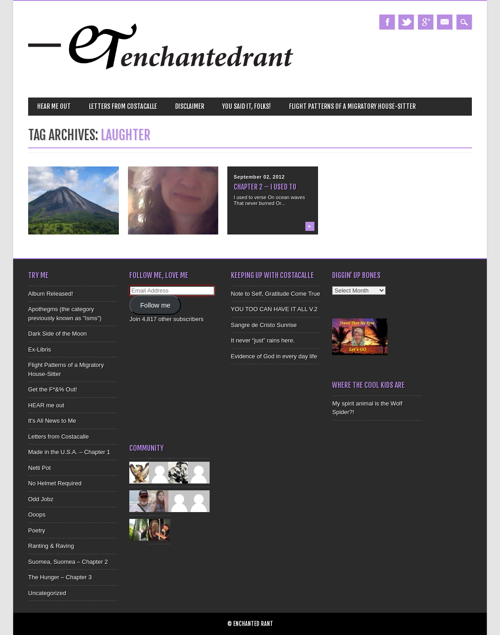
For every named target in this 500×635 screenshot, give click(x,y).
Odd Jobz (41, 499)
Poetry (36, 530)
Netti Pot (39, 467)
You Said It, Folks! (246, 106)
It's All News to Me (52, 420)
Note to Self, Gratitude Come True (275, 293)
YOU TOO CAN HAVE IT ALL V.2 (274, 309)
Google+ (425, 22)
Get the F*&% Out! (52, 389)
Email (444, 22)
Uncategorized (47, 593)
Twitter (406, 22)
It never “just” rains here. (263, 340)
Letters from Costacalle (123, 106)
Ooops (36, 514)
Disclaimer (189, 106)
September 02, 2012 (259, 177)
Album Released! (50, 293)
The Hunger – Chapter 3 (60, 577)
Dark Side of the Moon (57, 333)
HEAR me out (54, 106)
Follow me (155, 305)
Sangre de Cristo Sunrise (264, 325)
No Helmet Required (55, 483)
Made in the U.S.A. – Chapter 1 (69, 452)
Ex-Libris (39, 349)
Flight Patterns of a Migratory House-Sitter (352, 106)
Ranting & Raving (51, 545)
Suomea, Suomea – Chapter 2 (68, 561)
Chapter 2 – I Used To (265, 186)
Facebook (387, 22)
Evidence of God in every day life (274, 356)
